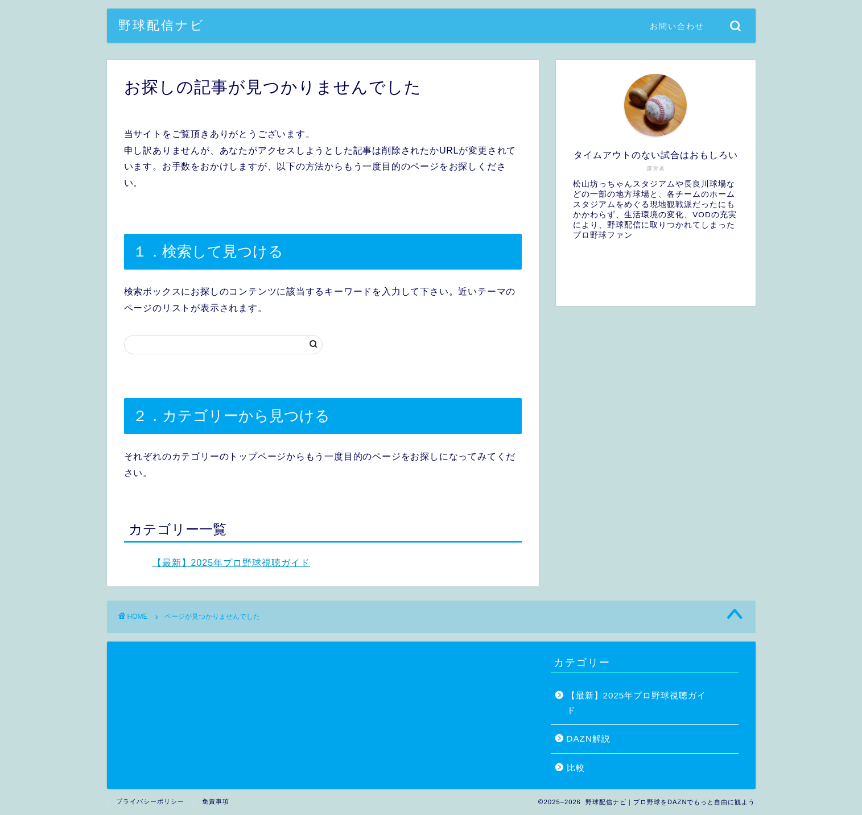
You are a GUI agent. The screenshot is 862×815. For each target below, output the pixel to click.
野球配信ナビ (161, 24)
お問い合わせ (677, 26)
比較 (576, 767)
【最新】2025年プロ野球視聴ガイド (231, 563)
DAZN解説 (589, 738)
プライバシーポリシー (150, 801)
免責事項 (215, 801)
